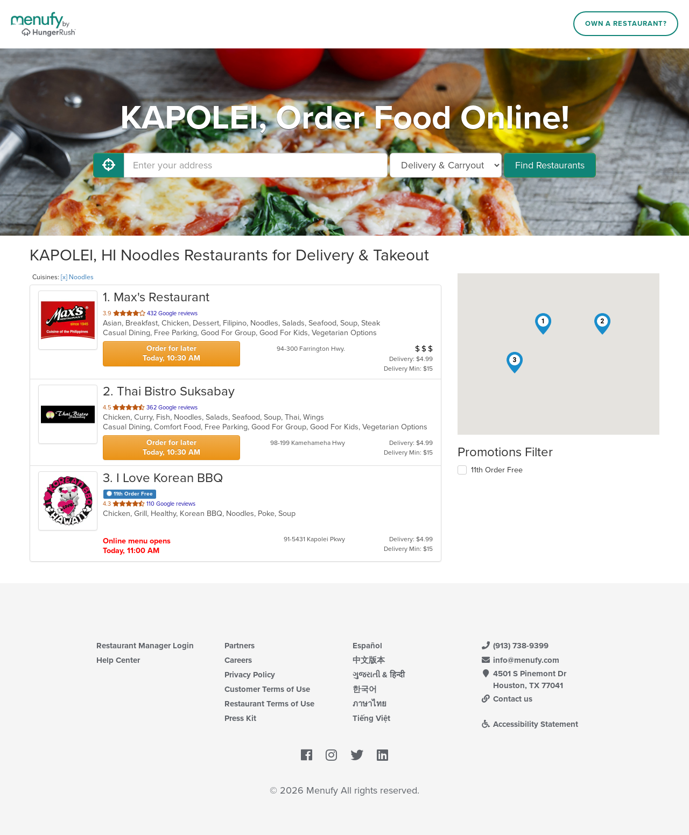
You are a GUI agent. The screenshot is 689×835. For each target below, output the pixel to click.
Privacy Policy (249, 675)
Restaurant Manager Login (145, 645)
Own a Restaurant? (626, 23)
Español (367, 645)
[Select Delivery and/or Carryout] (446, 165)
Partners (239, 645)
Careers (238, 660)
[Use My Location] (108, 165)
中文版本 (369, 660)
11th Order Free (497, 470)
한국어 (365, 689)
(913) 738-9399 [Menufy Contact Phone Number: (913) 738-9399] (515, 645)
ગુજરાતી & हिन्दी (379, 675)
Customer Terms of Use (267, 689)
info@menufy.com (520, 660)
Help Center (118, 660)
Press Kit (240, 718)
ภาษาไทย (369, 704)
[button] (543, 324)
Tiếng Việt (371, 718)
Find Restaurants (550, 165)
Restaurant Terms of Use (269, 704)
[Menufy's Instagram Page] (331, 755)
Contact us (506, 699)
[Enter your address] (256, 165)
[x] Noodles (77, 277)
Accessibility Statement (529, 724)
